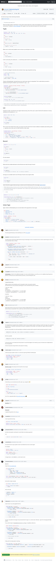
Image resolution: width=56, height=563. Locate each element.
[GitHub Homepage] (4, 560)
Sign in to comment (36, 554)
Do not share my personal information (46, 560)
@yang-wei (7, 409)
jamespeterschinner (9, 429)
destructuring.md (14, 9)
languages (18, 26)
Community (26, 560)
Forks (23, 13)
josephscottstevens (9, 407)
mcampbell (7, 271)
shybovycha (7, 501)
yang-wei (6, 9)
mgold (6, 230)
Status (23, 560)
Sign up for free (6, 554)
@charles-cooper (8, 366)
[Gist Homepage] (4, 1)
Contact (32, 560)
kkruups (6, 279)
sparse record (42, 185)
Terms (13, 560)
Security (19, 560)
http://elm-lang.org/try (21, 396)
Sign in (48, 1)
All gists (24, 1)
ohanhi (6, 364)
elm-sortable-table (12, 466)
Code (3, 13)
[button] (47, 13)
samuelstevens (8, 442)
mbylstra (7, 322)
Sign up (53, 1)
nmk (6, 305)
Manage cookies (37, 560)
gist (18, 412)
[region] (28, 122)
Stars (17, 13)
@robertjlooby (7, 274)
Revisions (10, 13)
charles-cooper (8, 350)
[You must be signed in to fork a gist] (51, 9)
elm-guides (28, 232)
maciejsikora (7, 416)
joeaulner (7, 237)
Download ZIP (51, 13)
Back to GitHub (29, 1)
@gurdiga (7, 403)
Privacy (16, 560)
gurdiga (6, 379)
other (15, 26)
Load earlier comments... (29, 227)
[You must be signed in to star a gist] (46, 9)
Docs (29, 560)
